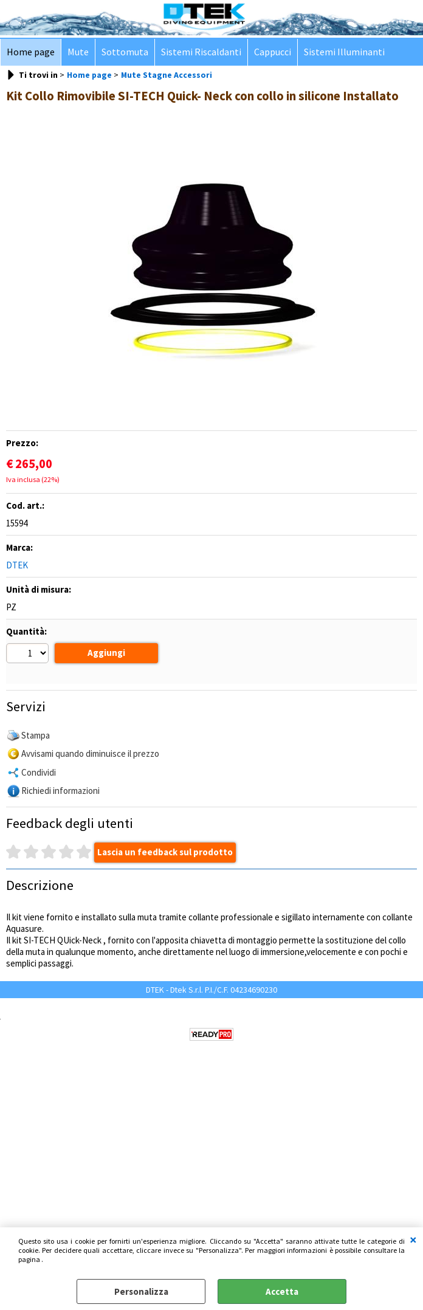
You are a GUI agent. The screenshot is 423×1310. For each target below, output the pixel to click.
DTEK (17, 565)
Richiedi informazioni (60, 801)
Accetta (282, 1291)
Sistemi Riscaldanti (201, 52)
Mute (78, 52)
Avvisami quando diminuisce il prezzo (90, 764)
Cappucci (272, 52)
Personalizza (141, 1291)
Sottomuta (124, 52)
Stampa (35, 745)
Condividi (38, 782)
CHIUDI (413, 1239)
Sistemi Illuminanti (344, 52)
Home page (31, 52)
